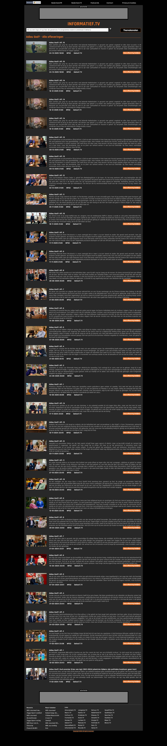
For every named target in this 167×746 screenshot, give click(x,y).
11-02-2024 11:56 (56, 681)
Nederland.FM (56, 3)
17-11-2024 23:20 (56, 414)
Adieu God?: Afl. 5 (56, 327)
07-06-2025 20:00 (56, 339)
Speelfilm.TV (109, 710)
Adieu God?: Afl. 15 (57, 42)
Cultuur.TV (69, 715)
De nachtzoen (31, 718)
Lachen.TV (81, 720)
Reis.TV (94, 725)
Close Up (30, 726)
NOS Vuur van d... (33, 723)
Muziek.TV (81, 728)
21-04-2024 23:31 (56, 548)
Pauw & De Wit (32, 728)
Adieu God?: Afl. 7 (56, 289)
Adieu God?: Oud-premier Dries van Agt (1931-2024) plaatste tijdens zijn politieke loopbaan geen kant (93, 669)
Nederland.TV (76, 3)
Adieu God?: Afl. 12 (57, 175)
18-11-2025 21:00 (56, 224)
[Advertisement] (84, 13)
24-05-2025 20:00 (56, 376)
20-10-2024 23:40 (56, 490)
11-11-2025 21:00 (56, 243)
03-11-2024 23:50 (56, 453)
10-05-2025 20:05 (56, 395)
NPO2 (69, 53)
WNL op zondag (51, 726)
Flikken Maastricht (52, 715)
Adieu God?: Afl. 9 (56, 232)
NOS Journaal (32, 715)
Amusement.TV (70, 710)
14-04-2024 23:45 (57, 566)
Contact (110, 3)
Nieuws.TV (95, 715)
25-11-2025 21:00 (56, 207)
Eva (46, 728)
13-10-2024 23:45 (56, 510)
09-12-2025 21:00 (56, 150)
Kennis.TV (81, 713)
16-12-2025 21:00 (56, 91)
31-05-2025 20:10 (56, 359)
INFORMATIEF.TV (84, 24)
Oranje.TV (94, 720)
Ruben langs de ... (51, 713)
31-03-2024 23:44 (56, 603)
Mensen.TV (82, 723)
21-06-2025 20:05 (56, 300)
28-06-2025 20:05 (56, 281)
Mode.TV (81, 725)
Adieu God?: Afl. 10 (57, 213)
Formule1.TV (69, 718)
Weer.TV (107, 720)
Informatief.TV (70, 728)
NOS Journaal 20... (52, 723)
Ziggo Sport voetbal (34, 713)
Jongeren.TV (82, 710)
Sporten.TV (109, 715)
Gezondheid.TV (70, 725)
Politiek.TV (95, 723)
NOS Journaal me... (33, 710)
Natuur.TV (95, 710)
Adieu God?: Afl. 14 (57, 80)
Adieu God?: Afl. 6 (56, 308)
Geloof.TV (78, 53)
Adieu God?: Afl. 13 (57, 137)
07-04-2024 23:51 (56, 585)
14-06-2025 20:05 (56, 320)
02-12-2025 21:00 (56, 188)
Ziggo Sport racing (34, 720)
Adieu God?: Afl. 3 (56, 365)
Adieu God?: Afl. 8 (56, 270)
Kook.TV (81, 718)
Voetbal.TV (109, 718)
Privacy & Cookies (129, 3)
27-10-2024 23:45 (56, 472)
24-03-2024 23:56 (57, 624)
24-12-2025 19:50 (56, 53)
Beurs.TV (68, 713)
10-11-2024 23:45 (56, 433)
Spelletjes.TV (109, 713)
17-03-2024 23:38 (56, 643)
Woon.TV (108, 723)
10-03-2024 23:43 (56, 662)
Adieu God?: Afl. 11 (56, 194)
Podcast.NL (95, 3)
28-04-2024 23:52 (56, 528)
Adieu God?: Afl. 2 (56, 631)
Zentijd (48, 720)
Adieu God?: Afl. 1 (56, 384)
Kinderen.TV (82, 715)
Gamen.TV (68, 720)
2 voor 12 (48, 718)
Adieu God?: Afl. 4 (56, 346)
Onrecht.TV (95, 718)
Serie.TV (94, 728)
